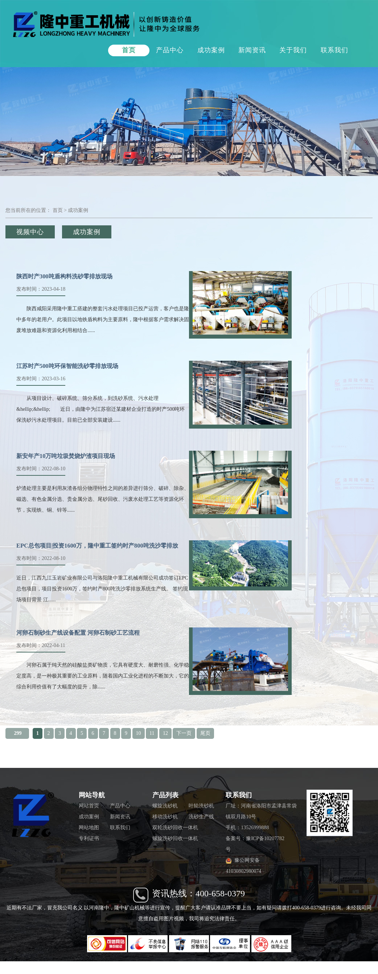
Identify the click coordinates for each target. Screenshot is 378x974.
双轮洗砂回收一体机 (175, 827)
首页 (129, 50)
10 (138, 733)
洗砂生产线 (201, 816)
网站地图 (89, 827)
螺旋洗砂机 (165, 806)
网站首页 (89, 806)
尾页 (205, 733)
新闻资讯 (252, 50)
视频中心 (30, 232)
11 (151, 733)
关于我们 (293, 50)
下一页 (184, 733)
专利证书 (89, 838)
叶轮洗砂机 (201, 806)
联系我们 (334, 50)
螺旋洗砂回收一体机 (175, 838)
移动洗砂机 (165, 816)
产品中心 (170, 50)
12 (165, 733)
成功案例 (211, 50)
